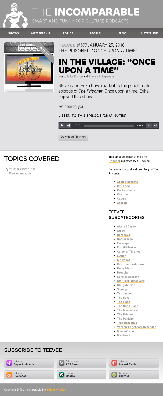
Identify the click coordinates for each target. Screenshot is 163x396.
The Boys (123, 297)
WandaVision (125, 331)
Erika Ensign (75, 76)
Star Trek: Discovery (130, 281)
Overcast (123, 194)
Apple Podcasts (127, 182)
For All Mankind (127, 247)
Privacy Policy (56, 389)
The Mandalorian (128, 310)
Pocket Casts (126, 190)
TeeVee (67, 45)
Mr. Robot (123, 260)
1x (149, 125)
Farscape (123, 243)
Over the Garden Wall (131, 264)
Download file (73, 136)
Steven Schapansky (101, 76)
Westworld (124, 335)
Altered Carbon (127, 226)
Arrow (121, 230)
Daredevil (123, 235)
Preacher (123, 272)
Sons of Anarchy (128, 276)
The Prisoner (126, 314)
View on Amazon (20, 173)
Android (122, 202)
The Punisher (126, 318)
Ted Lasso (124, 293)
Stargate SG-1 (126, 285)
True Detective (127, 322)
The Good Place (127, 306)
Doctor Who (125, 239)
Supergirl (123, 289)
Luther (121, 255)
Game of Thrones (128, 251)
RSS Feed (123, 186)
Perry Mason (125, 268)
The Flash (123, 302)
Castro (121, 198)
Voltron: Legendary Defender (136, 327)
